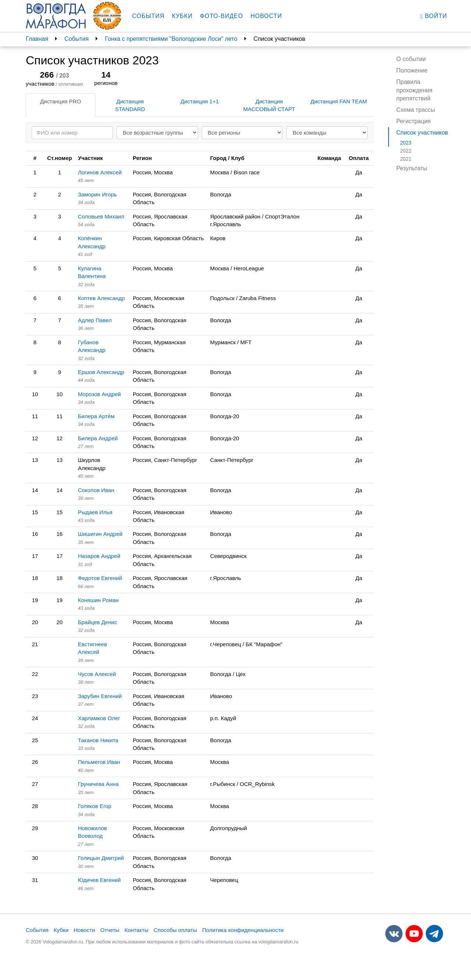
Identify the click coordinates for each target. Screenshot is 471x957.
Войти (433, 16)
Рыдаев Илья (95, 512)
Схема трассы (415, 110)
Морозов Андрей (99, 394)
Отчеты (109, 930)
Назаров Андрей (99, 556)
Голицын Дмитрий (101, 858)
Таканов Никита (98, 740)
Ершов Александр (101, 372)
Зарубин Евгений (100, 696)
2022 (405, 151)
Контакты (137, 930)
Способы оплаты (175, 930)
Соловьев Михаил (101, 216)
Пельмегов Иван (99, 762)
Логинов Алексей (100, 172)
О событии (411, 59)
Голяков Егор (94, 806)
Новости (266, 16)
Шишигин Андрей (100, 534)
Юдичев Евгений (99, 880)
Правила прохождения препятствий (414, 90)
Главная (37, 39)
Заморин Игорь (97, 194)
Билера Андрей (98, 438)
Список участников (422, 132)
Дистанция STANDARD (130, 105)
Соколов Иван (96, 490)
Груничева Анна (98, 784)
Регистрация (413, 121)
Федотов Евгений (100, 578)
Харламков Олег (99, 718)
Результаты (411, 168)
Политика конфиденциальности (242, 930)
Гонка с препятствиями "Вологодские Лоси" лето (171, 39)
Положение (412, 70)
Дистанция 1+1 (199, 101)
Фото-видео (221, 16)
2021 (405, 159)
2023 (405, 143)
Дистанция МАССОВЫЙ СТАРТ (269, 105)
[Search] (72, 132)
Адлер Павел (95, 320)
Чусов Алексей (97, 674)
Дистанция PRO (60, 101)
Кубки (182, 16)
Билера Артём (96, 416)
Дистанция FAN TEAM (339, 101)
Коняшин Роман (98, 600)
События (148, 16)
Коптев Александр (101, 298)
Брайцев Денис (97, 622)
